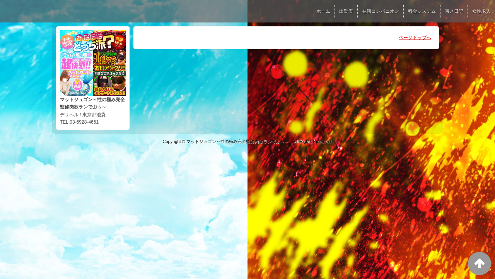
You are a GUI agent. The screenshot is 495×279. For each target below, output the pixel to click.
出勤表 (346, 11)
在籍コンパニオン (380, 11)
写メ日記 (454, 11)
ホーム (323, 11)
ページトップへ (415, 37)
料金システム (422, 11)
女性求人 (481, 11)
